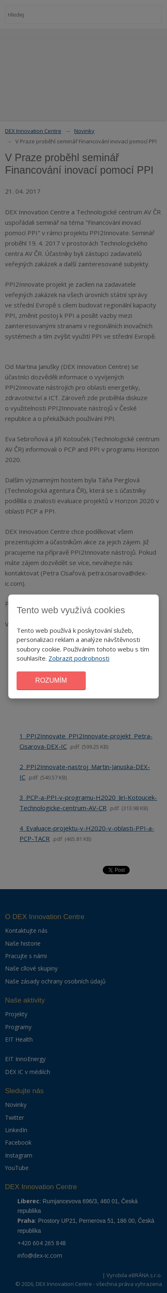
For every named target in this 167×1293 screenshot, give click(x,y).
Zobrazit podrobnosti (78, 658)
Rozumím (51, 680)
